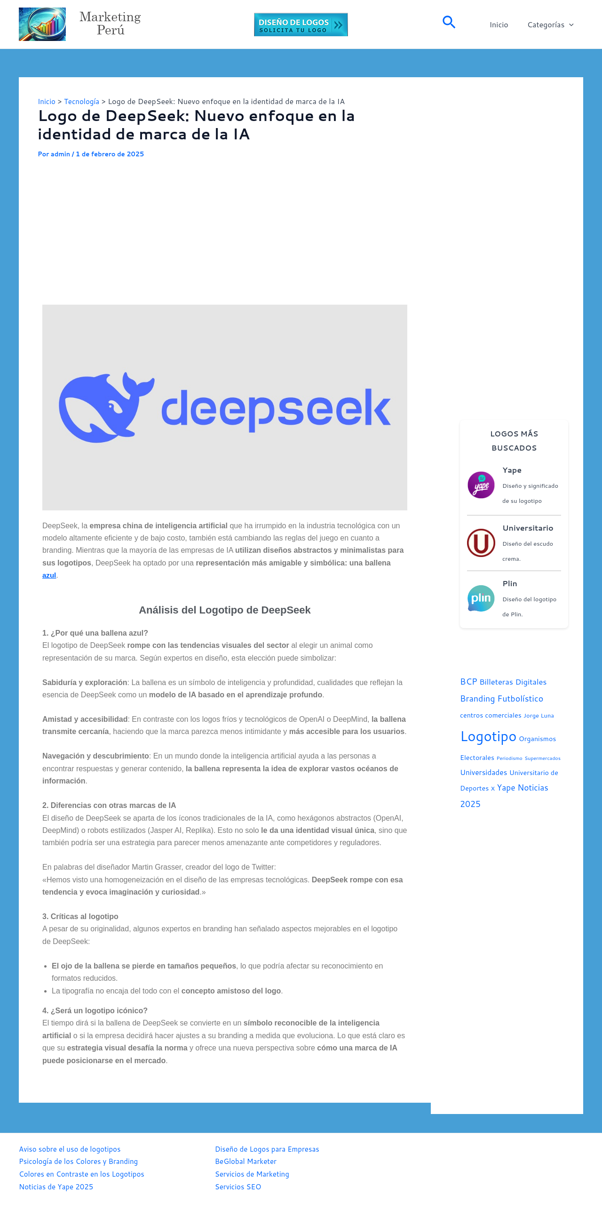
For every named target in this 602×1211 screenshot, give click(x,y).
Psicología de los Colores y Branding (82, 1160)
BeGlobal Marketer (248, 1160)
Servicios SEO (239, 1185)
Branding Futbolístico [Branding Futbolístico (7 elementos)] (501, 698)
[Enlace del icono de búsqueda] (449, 24)
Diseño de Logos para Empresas (270, 1148)
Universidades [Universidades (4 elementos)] (483, 772)
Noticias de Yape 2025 (58, 1185)
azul (49, 575)
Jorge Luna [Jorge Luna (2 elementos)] (538, 715)
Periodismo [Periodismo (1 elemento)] (509, 757)
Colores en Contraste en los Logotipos (85, 1173)
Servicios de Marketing (254, 1173)
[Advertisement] (224, 229)
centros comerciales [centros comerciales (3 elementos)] (491, 715)
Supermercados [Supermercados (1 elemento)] (542, 757)
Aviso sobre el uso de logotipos (73, 1148)
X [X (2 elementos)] (493, 788)
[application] (571, 24)
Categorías (552, 24)
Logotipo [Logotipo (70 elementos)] (488, 735)
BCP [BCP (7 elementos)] (468, 681)
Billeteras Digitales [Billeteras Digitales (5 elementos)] (513, 681)
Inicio (504, 24)
